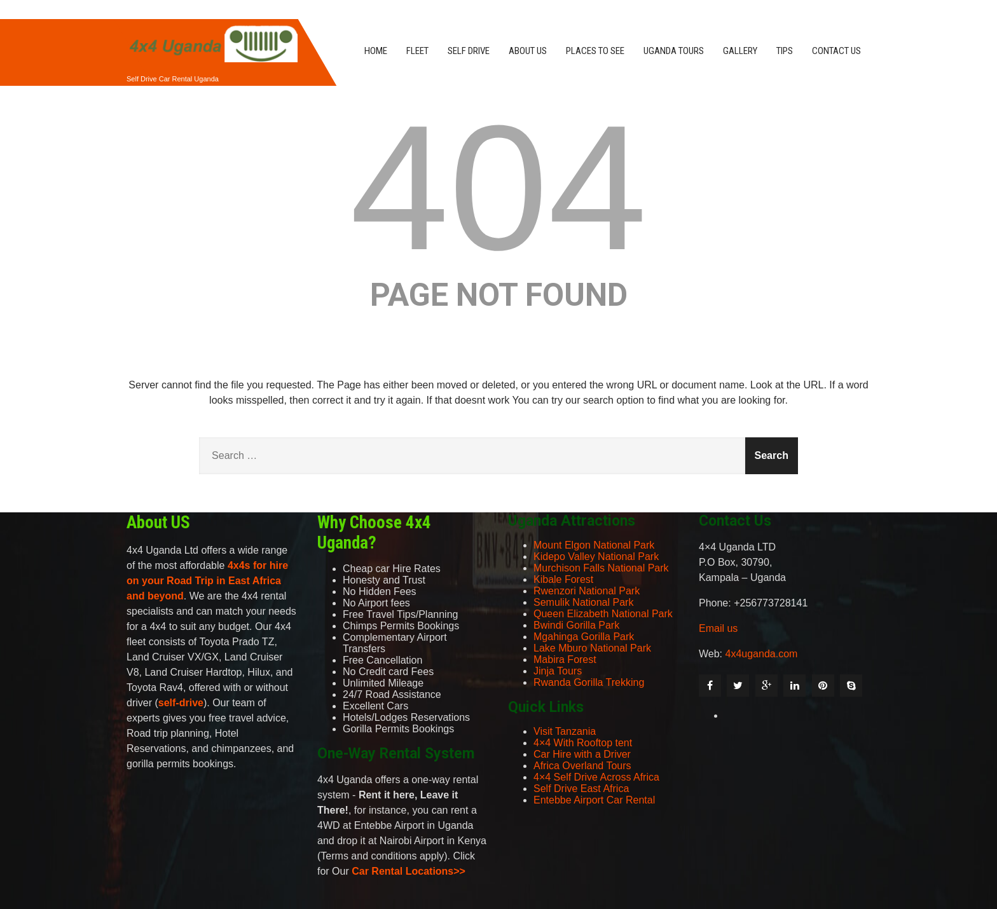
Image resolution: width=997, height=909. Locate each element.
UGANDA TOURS (673, 51)
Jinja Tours (557, 671)
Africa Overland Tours (582, 765)
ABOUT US (528, 51)
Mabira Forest (564, 659)
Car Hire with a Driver (582, 754)
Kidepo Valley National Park (596, 556)
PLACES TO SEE (595, 51)
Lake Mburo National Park (592, 648)
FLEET (417, 51)
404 (498, 187)
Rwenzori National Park (586, 590)
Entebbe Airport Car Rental (594, 800)
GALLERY (740, 51)
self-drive (180, 702)
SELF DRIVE (469, 51)
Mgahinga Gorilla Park (583, 636)
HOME (375, 51)
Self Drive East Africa (581, 788)
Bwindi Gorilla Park (576, 625)
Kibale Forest (563, 579)
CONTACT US (836, 51)
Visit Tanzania (564, 731)
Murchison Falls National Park (601, 568)
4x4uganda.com (761, 653)
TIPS (784, 51)
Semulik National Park (583, 602)
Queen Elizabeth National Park (603, 613)
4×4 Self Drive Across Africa (596, 777)
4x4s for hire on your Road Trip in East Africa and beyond (207, 580)
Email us (718, 628)
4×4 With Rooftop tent (582, 742)
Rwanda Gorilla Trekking (588, 682)
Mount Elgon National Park (593, 545)
